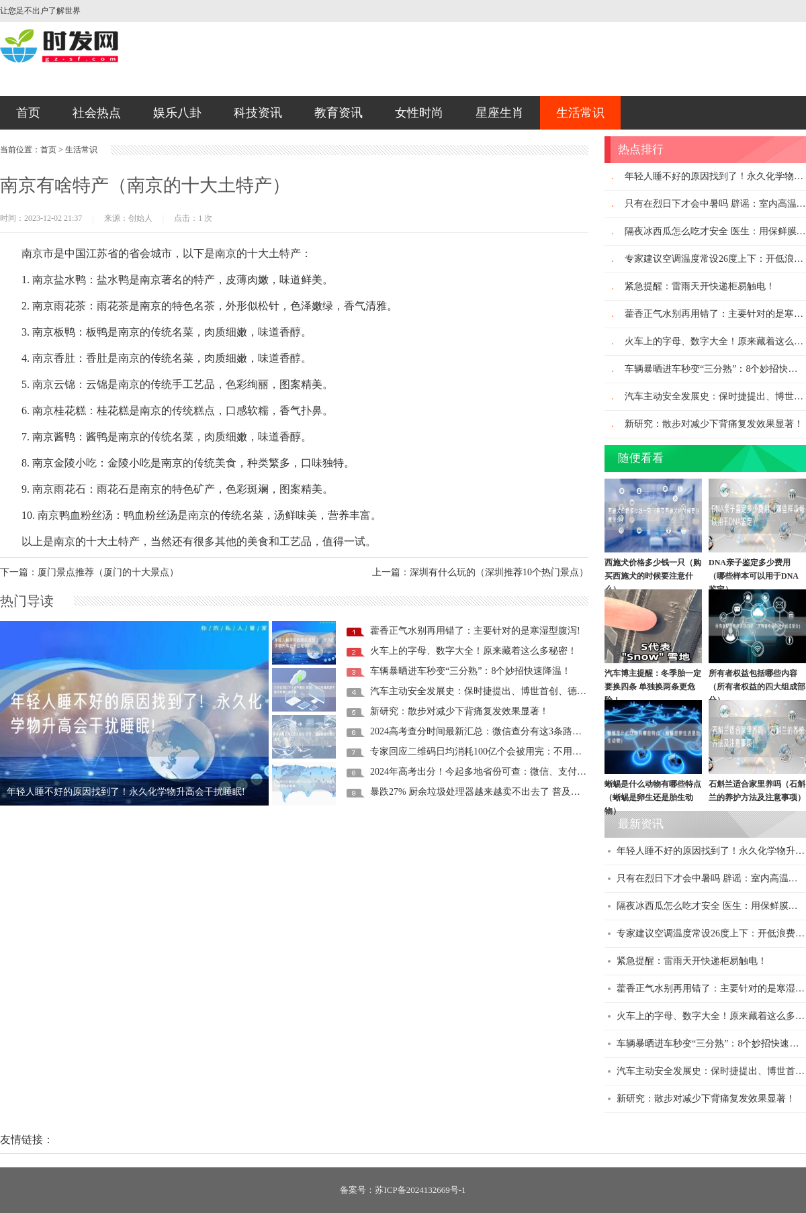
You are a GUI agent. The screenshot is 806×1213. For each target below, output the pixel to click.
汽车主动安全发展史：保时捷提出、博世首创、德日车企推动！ (501, 691)
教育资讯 (338, 112)
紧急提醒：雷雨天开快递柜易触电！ (700, 286)
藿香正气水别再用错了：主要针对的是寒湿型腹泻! (475, 631)
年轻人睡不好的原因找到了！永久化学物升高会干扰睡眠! (126, 792)
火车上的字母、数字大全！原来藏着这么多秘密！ (473, 651)
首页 (28, 112)
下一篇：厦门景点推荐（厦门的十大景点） (89, 572)
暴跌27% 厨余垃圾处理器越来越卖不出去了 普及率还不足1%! (497, 792)
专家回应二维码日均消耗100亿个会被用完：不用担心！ (485, 751)
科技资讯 (258, 112)
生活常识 (580, 112)
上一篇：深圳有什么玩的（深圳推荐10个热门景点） (480, 572)
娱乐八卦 (177, 112)
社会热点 (97, 112)
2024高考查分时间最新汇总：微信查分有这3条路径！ (480, 731)
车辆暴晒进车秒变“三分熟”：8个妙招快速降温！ (470, 671)
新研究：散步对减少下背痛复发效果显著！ (459, 711)
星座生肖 (500, 112)
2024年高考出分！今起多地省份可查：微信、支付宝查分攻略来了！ (511, 772)
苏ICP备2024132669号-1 (420, 1190)
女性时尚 (419, 112)
